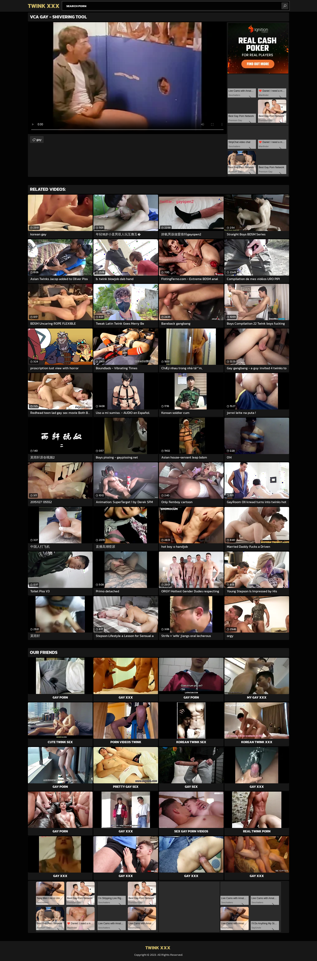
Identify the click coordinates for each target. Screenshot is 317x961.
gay (39, 139)
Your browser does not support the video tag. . (127, 78)
